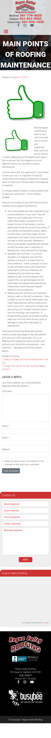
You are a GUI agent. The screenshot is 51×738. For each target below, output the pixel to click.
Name (5, 425)
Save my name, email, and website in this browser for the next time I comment (24, 463)
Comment (7, 391)
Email (5, 437)
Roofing (15, 356)
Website (6, 449)
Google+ (46, 623)
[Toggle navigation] (6, 31)
